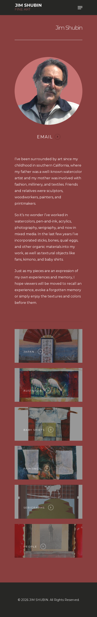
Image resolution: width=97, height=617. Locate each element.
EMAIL (45, 136)
